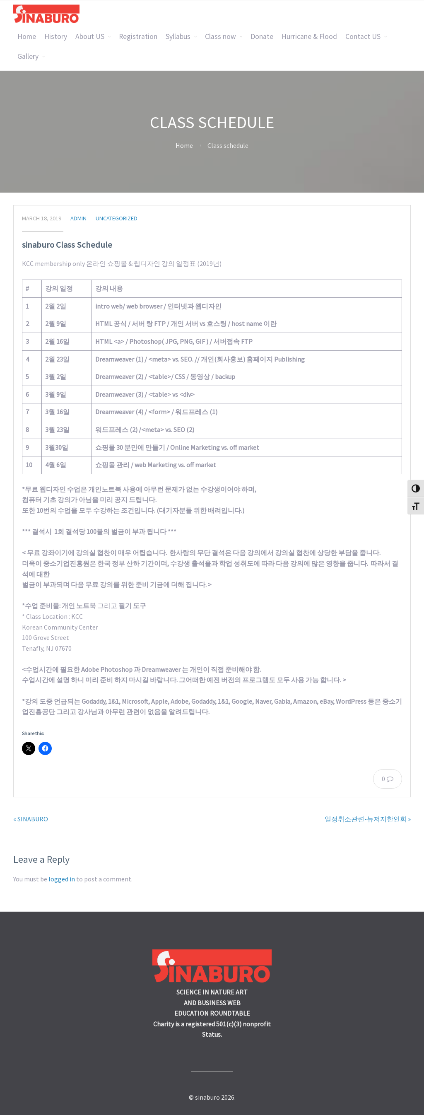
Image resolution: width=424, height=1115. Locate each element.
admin (78, 218)
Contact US (363, 36)
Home (26, 36)
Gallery (28, 56)
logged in (61, 879)
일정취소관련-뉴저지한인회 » (368, 819)
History (55, 36)
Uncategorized (116, 218)
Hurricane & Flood (309, 36)
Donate (262, 36)
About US (89, 36)
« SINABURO (30, 819)
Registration (138, 36)
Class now (220, 36)
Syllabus (178, 36)
